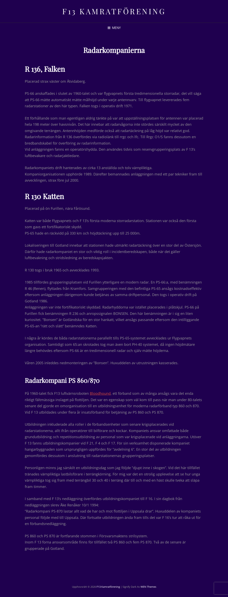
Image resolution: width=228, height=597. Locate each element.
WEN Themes (148, 586)
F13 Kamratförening (114, 11)
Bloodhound (100, 393)
